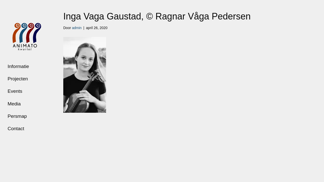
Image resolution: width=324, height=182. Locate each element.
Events (15, 91)
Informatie (18, 66)
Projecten (18, 78)
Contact (16, 128)
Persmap (17, 116)
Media (14, 103)
